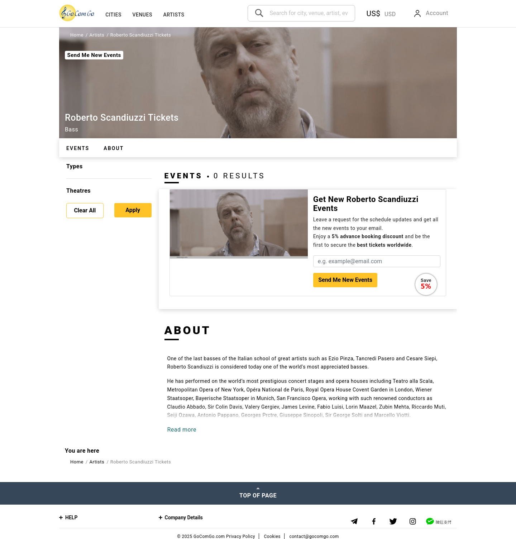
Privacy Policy (240, 536)
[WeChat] (438, 521)
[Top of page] (258, 493)
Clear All (85, 210)
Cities (113, 15)
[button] (379, 13)
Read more (181, 429)
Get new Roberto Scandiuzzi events (366, 203)
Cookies (272, 536)
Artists (173, 15)
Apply (132, 210)
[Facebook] (374, 521)
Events (77, 148)
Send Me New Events (94, 55)
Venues (142, 15)
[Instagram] (413, 521)
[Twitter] (393, 521)
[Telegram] (354, 521)
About (114, 148)
